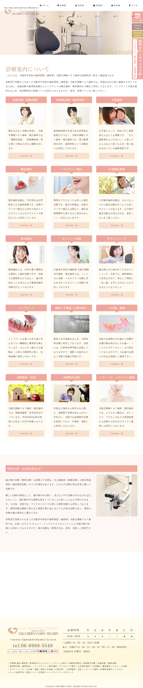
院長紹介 (79, 10)
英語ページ (31, 672)
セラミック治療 (120, 666)
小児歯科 (96, 666)
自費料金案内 (106, 669)
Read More (26, 156)
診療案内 (61, 10)
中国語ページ (45, 672)
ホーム (44, 10)
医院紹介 (98, 10)
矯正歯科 (53, 666)
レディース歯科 (91, 669)
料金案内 (116, 10)
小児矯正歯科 (84, 666)
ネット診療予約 (17, 672)
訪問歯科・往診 (74, 669)
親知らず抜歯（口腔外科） (53, 669)
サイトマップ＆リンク (63, 672)
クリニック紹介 (59, 663)
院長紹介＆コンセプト (40, 663)
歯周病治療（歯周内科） (21, 666)
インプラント (40, 666)
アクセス (133, 10)
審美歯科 (106, 666)
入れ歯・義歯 (32, 669)
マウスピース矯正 (67, 666)
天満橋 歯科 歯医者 (19, 663)
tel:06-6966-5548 (33, 645)
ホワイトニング (17, 669)
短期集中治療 (89, 663)
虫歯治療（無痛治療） (108, 663)
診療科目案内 (75, 663)
